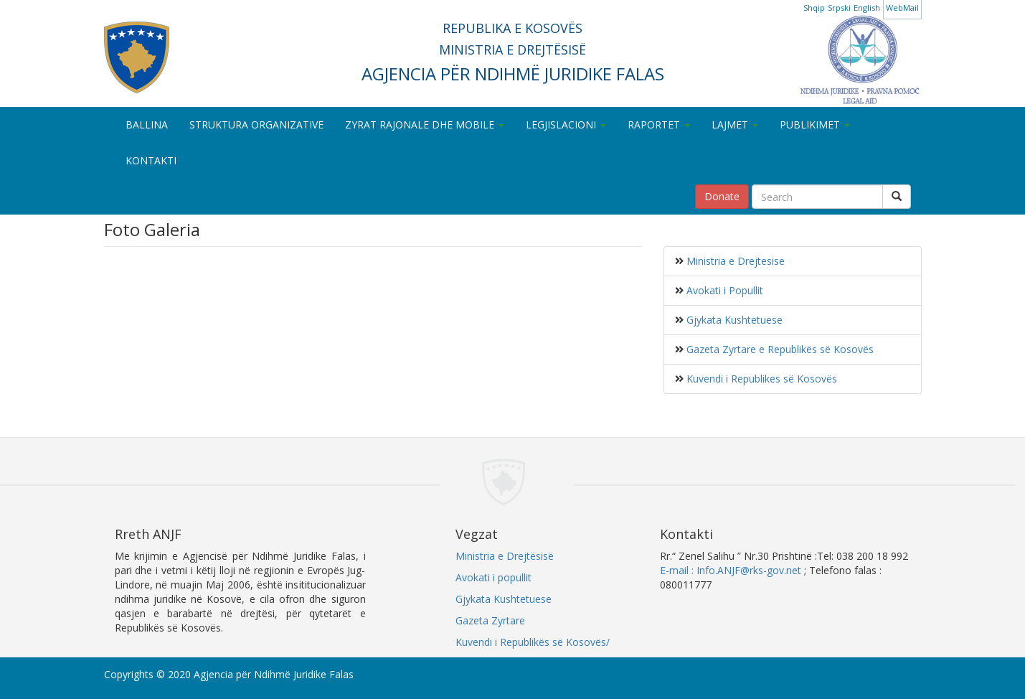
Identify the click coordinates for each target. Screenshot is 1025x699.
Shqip (814, 7)
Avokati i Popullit (723, 290)
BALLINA (147, 124)
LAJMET (735, 124)
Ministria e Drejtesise (734, 261)
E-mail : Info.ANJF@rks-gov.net (730, 570)
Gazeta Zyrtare (490, 620)
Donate (722, 196)
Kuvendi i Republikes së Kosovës (760, 378)
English (867, 7)
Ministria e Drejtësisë (504, 556)
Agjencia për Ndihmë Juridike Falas (274, 674)
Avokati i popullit (493, 577)
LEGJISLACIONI (566, 124)
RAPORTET (659, 124)
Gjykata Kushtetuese (733, 320)
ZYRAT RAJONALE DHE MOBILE (424, 124)
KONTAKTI (151, 160)
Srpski (839, 7)
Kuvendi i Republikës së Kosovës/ (532, 642)
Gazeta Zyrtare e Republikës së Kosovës (779, 349)
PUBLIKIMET (815, 124)
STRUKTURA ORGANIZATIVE (256, 124)
